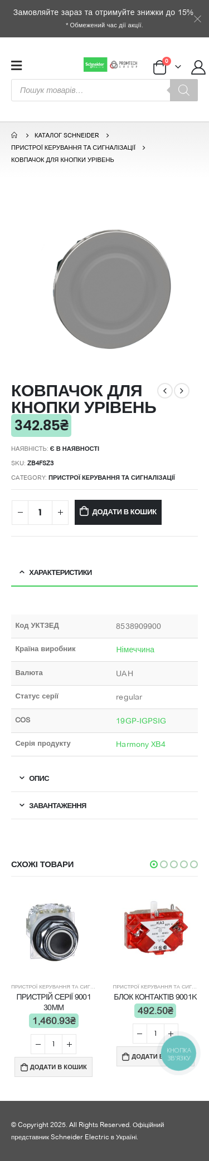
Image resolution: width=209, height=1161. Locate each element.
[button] (154, 864)
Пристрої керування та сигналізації (111, 477)
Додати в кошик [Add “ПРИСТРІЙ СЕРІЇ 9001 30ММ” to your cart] (58, 1066)
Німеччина (135, 650)
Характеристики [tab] (60, 572)
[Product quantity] (40, 512)
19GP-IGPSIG (141, 721)
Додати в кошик (125, 511)
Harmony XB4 (141, 744)
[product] (53, 932)
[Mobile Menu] (16, 65)
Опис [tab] (39, 778)
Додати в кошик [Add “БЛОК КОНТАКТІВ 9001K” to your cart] (160, 1056)
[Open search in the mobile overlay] (104, 90)
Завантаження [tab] (57, 805)
